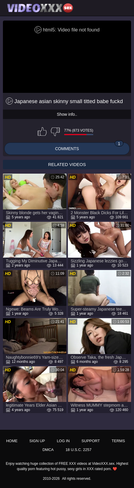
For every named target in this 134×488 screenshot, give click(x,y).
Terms (118, 441)
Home (12, 441)
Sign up (37, 441)
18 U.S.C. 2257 (79, 449)
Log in (63, 441)
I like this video (42, 131)
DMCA (48, 449)
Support (91, 441)
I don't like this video (55, 131)
